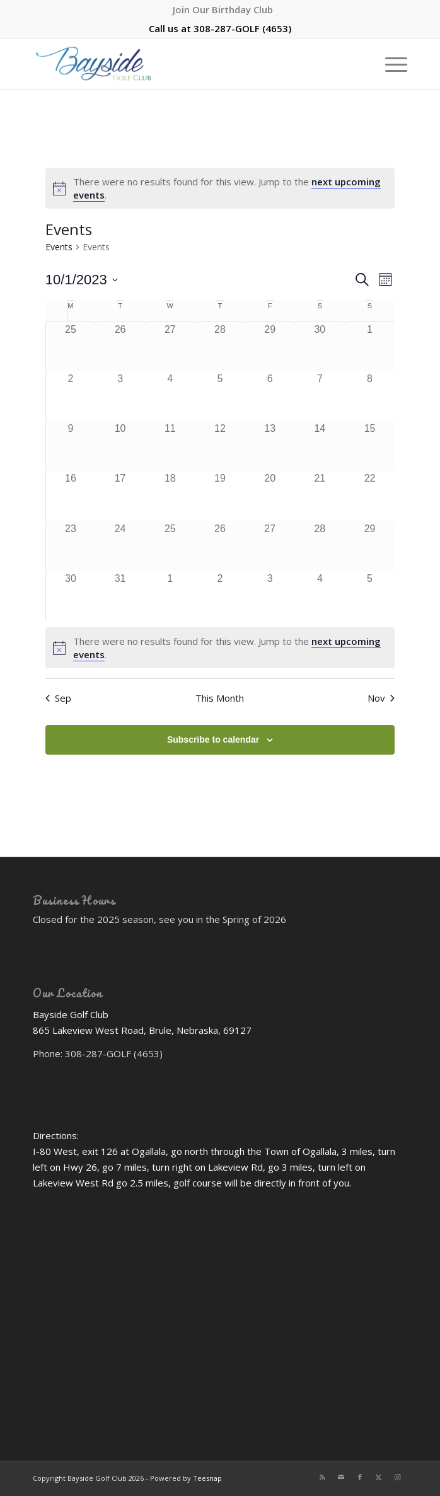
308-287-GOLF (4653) (242, 28)
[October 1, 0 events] (370, 346)
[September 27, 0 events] (170, 346)
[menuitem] (222, 9)
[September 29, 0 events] (270, 346)
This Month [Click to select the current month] (219, 698)
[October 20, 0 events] (270, 496)
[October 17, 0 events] (120, 496)
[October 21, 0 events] (320, 496)
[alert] (220, 188)
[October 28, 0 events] (320, 546)
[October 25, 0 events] (170, 546)
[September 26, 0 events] (120, 346)
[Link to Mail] (341, 1477)
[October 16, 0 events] (70, 496)
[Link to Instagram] (397, 1477)
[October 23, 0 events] (70, 546)
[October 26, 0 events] (220, 546)
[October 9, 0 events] (70, 446)
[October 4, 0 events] (170, 396)
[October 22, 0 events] (370, 496)
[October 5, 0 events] (220, 396)
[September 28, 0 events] (220, 346)
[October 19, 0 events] (220, 496)
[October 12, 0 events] (220, 446)
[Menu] (390, 63)
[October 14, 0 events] (320, 446)
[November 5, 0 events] (370, 596)
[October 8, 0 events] (370, 396)
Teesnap (207, 1478)
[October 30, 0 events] (70, 596)
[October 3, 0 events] (120, 396)
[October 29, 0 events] (370, 546)
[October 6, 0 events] (270, 396)
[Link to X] (378, 1477)
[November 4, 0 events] (320, 596)
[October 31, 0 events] (120, 596)
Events (58, 247)
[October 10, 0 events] (120, 446)
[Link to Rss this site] (322, 1477)
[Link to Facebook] (359, 1477)
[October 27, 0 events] (270, 546)
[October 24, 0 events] (120, 546)
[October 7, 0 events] (320, 396)
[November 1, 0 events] (170, 596)
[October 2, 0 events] (70, 396)
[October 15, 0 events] (370, 446)
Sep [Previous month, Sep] (58, 698)
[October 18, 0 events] (170, 496)
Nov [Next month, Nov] (381, 698)
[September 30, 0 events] (320, 346)
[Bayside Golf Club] (182, 63)
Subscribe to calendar (213, 739)
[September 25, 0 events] (70, 346)
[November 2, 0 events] (220, 596)
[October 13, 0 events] (270, 446)
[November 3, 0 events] (270, 596)
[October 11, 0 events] (170, 446)
